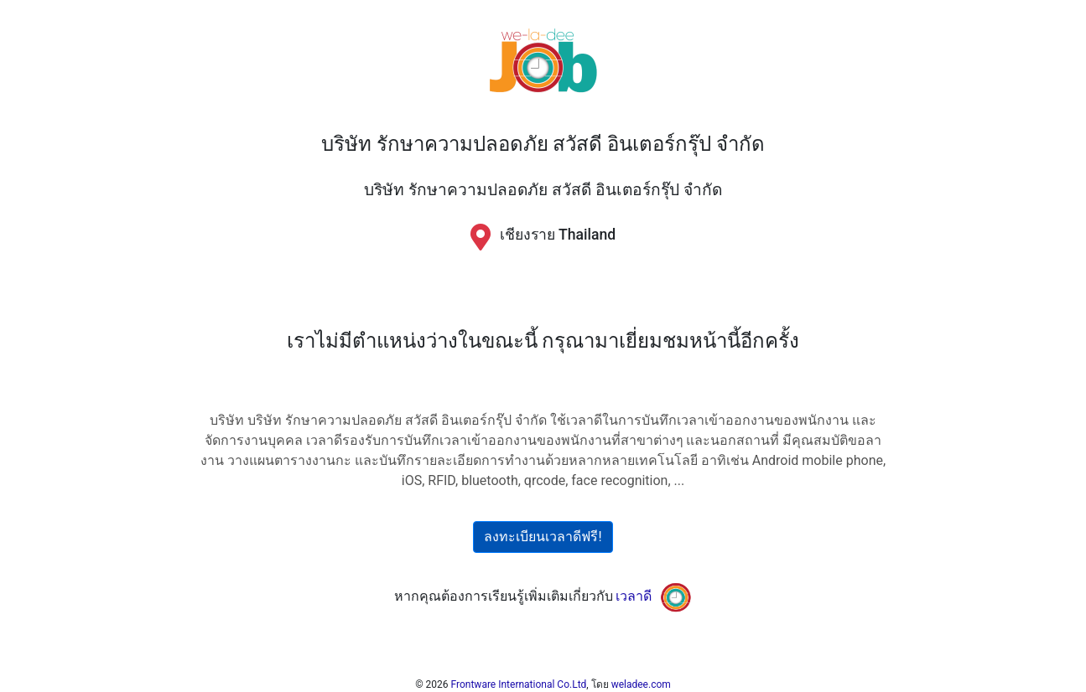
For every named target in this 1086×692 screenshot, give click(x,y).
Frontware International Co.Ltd (519, 684)
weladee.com (641, 684)
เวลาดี (634, 596)
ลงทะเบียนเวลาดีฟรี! (542, 537)
